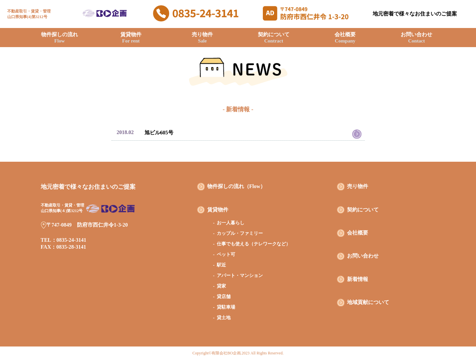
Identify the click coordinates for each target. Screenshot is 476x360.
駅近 (221, 265)
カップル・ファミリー (240, 233)
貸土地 (224, 317)
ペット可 (226, 254)
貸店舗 (224, 296)
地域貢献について (368, 302)
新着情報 (357, 279)
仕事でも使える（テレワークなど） (253, 243)
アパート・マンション (240, 275)
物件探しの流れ (59, 38)
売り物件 (202, 38)
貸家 (221, 286)
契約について (273, 38)
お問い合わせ (416, 38)
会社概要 (345, 38)
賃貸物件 (130, 38)
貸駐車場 (226, 307)
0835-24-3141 (72, 240)
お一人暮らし (230, 222)
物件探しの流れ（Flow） (236, 186)
